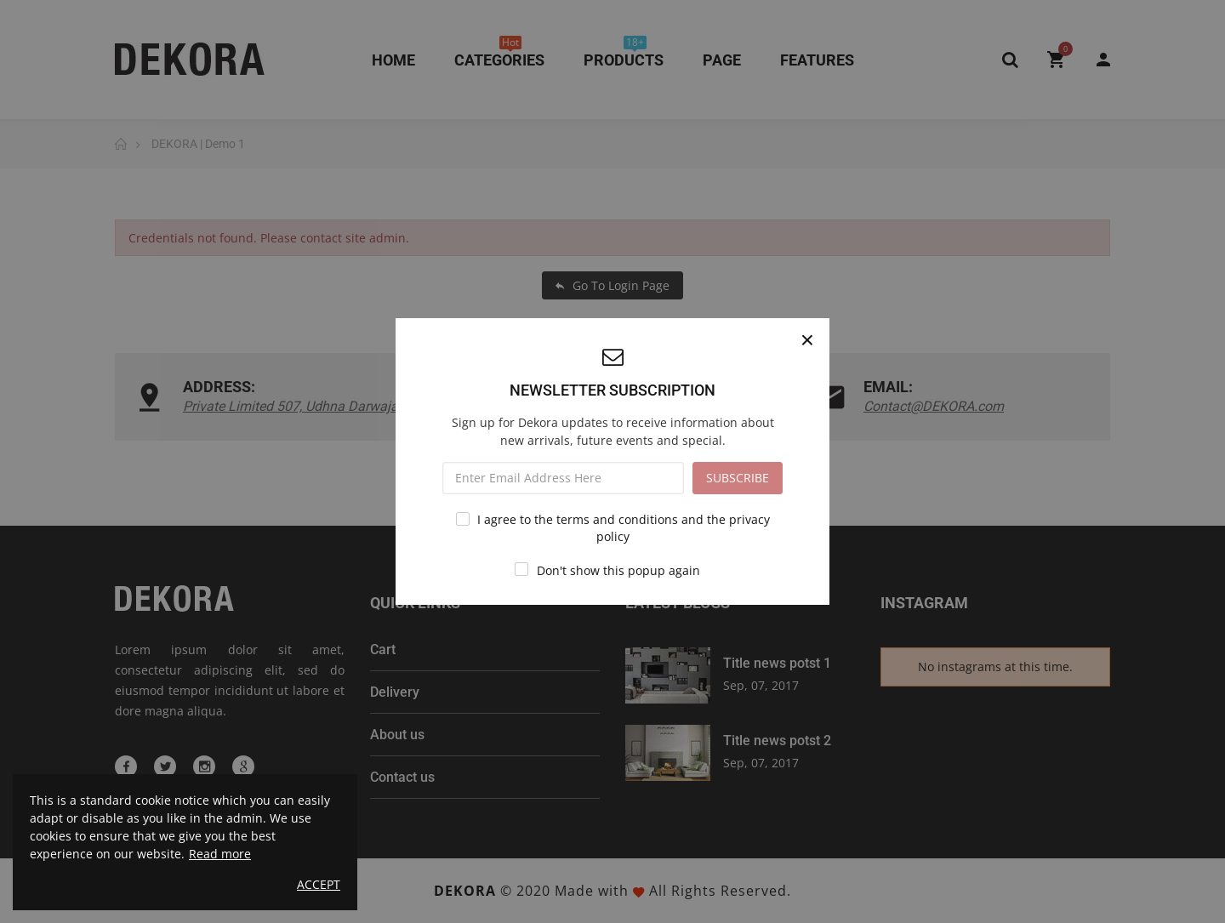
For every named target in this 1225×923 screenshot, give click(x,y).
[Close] (807, 340)
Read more (220, 854)
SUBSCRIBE (737, 478)
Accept (318, 884)
